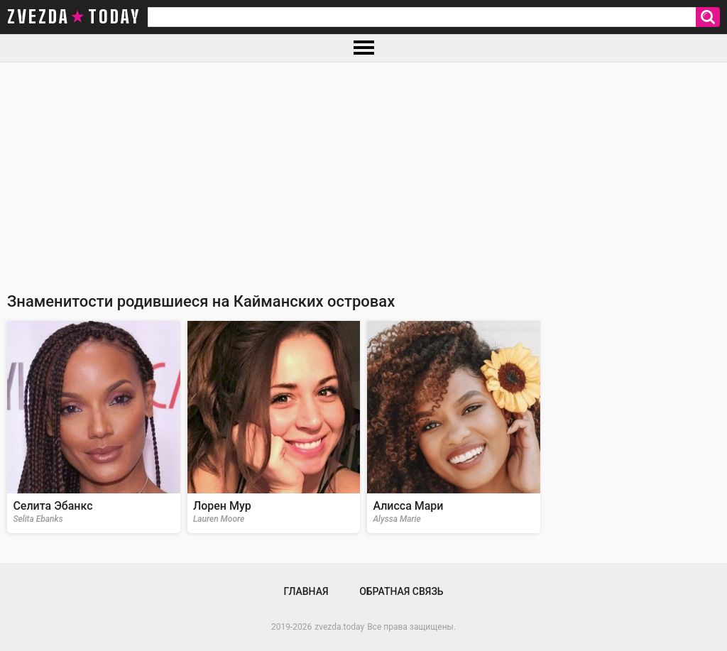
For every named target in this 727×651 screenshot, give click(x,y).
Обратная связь (401, 591)
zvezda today (74, 17)
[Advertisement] (363, 169)
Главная (305, 591)
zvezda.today (339, 627)
